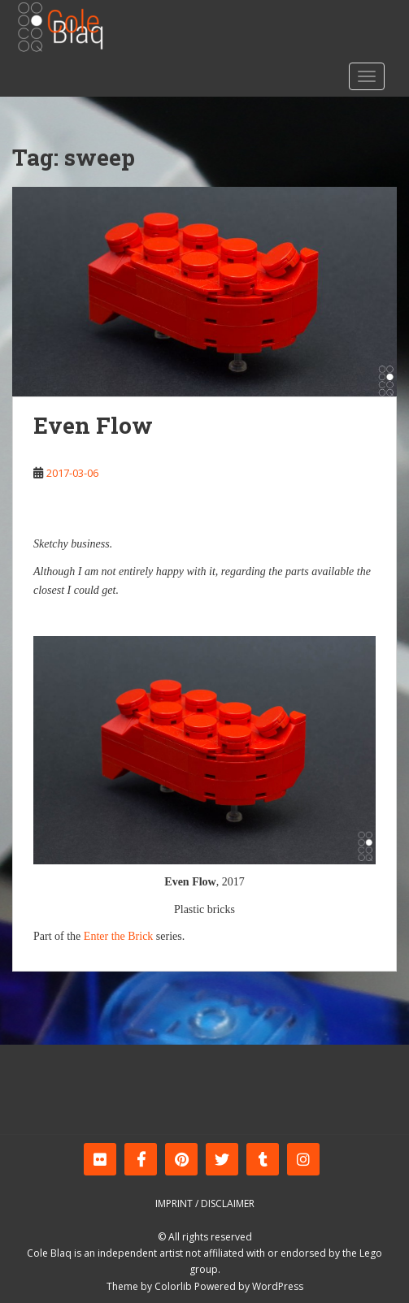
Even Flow (93, 425)
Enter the (104, 936)
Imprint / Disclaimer (205, 1203)
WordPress (277, 1286)
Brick (140, 936)
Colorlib (173, 1286)
